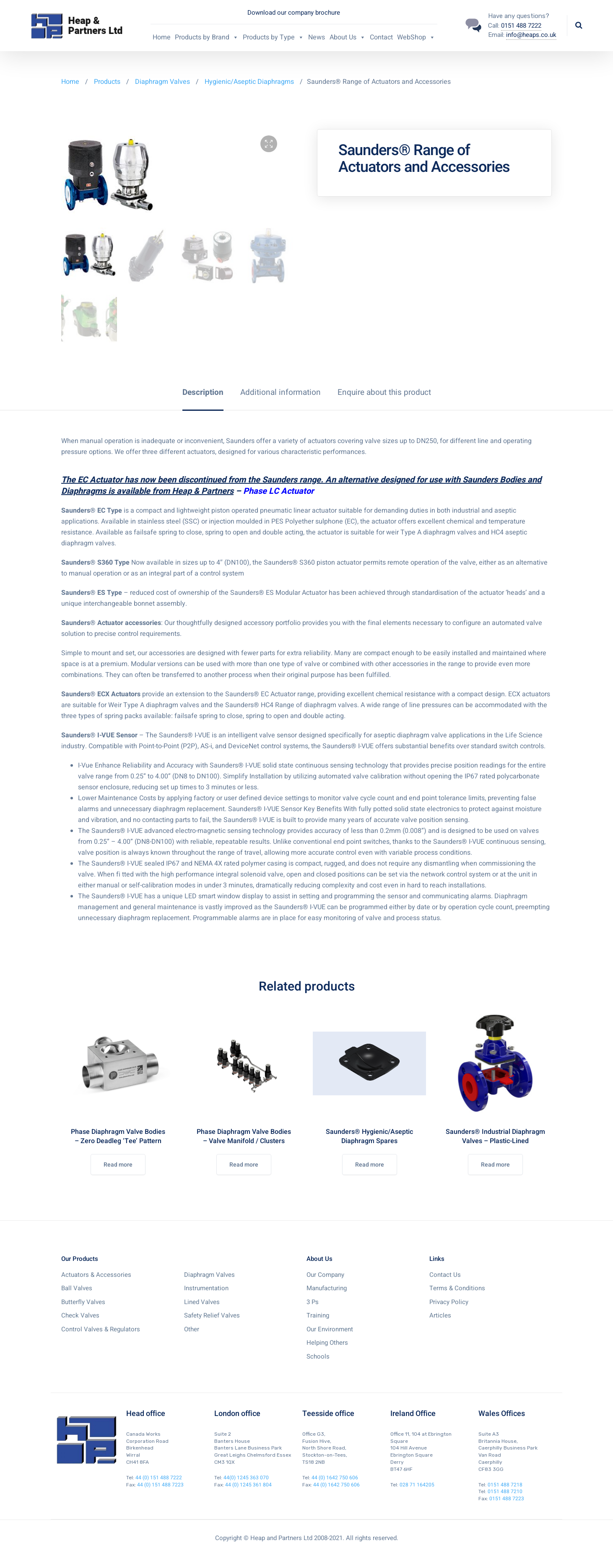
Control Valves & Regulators (100, 1329)
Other (191, 1329)
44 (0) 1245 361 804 (248, 1485)
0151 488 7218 (505, 1485)
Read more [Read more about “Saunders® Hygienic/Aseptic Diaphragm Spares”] (369, 1164)
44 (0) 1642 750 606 (335, 1477)
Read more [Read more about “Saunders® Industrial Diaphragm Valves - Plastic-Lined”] (495, 1164)
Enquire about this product (384, 392)
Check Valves (80, 1315)
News (316, 37)
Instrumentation (206, 1288)
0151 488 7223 (506, 1498)
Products (108, 82)
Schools (318, 1356)
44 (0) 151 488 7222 (158, 1477)
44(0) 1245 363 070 (246, 1477)
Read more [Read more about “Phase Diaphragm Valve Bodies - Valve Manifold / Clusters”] (243, 1164)
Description (202, 392)
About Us (348, 37)
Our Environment (329, 1329)
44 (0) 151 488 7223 (160, 1485)
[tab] (202, 392)
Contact (381, 37)
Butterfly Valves (83, 1302)
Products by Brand (207, 37)
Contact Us (445, 1274)
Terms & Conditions (457, 1288)
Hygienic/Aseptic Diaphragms (249, 82)
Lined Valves (202, 1302)
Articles (440, 1315)
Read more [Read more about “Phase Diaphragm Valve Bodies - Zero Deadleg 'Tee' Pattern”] (118, 1164)
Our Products (79, 1258)
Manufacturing (326, 1288)
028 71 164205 (417, 1485)
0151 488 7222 (521, 25)
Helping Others (327, 1342)
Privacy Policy (448, 1302)
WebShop (416, 37)
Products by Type (273, 37)
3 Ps (312, 1302)
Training (317, 1315)
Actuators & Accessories (96, 1274)
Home (162, 37)
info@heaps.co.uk (531, 34)
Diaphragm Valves (162, 82)
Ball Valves (76, 1288)
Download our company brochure (293, 12)
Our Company (325, 1274)
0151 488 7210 (505, 1491)
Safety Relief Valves (212, 1315)
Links (436, 1258)
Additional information (280, 392)
